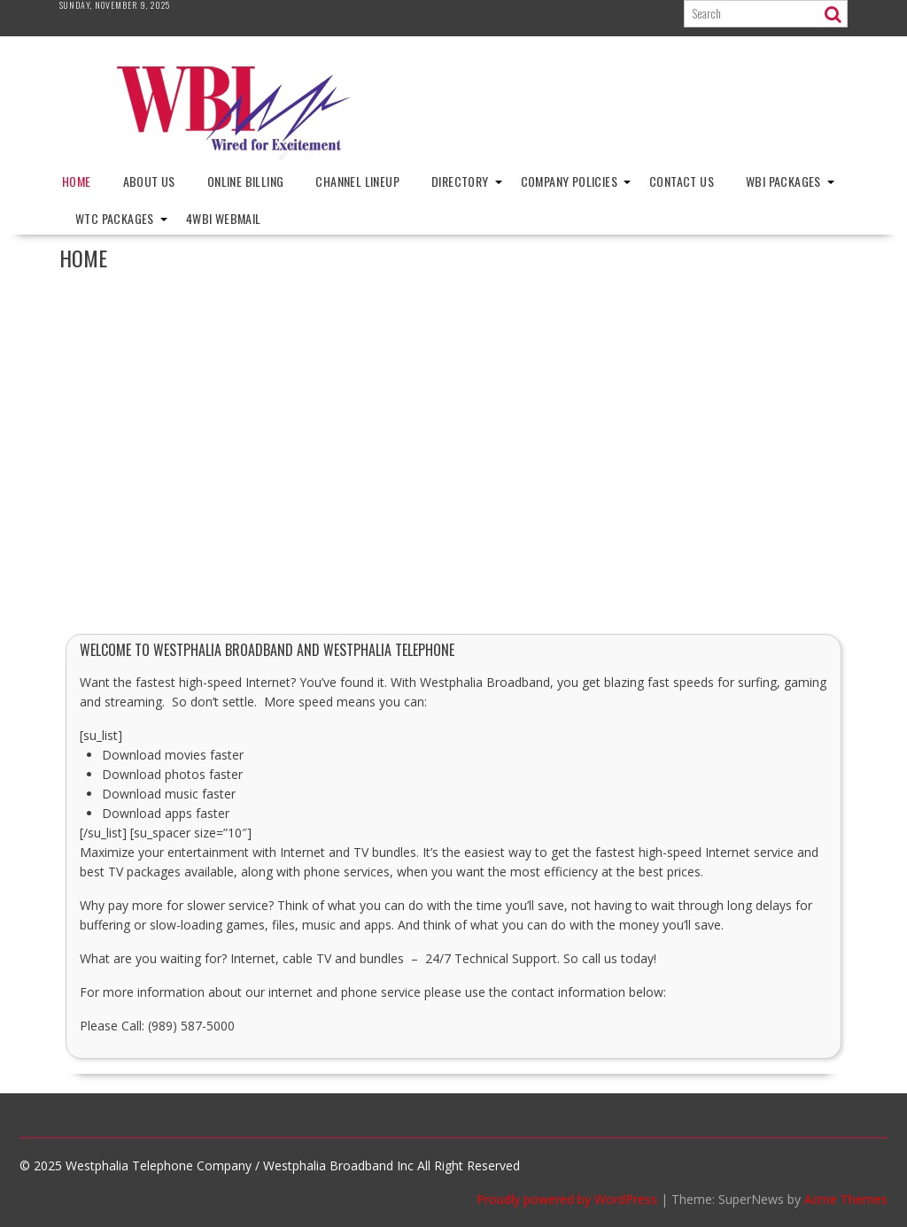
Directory (460, 181)
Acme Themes (846, 1199)
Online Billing (245, 181)
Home (76, 181)
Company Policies (569, 181)
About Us (149, 181)
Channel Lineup (357, 181)
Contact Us (681, 181)
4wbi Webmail (223, 218)
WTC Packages (114, 218)
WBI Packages (783, 181)
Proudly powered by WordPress (567, 1199)
